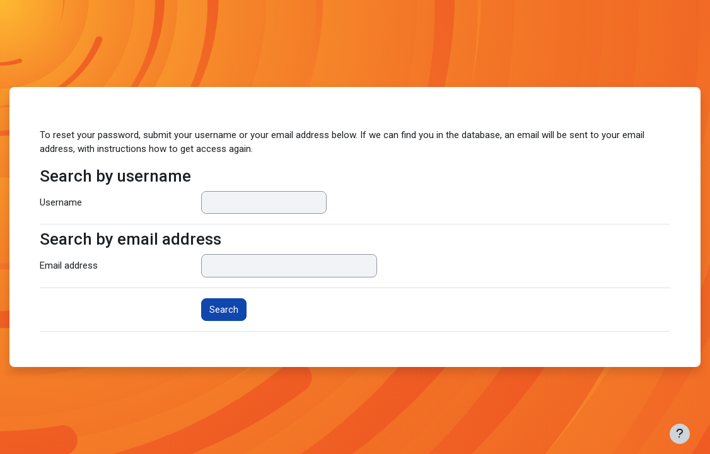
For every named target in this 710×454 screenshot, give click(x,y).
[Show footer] (680, 434)
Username (61, 202)
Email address (69, 265)
